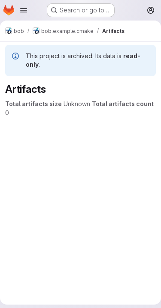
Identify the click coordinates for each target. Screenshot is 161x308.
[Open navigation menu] (23, 10)
